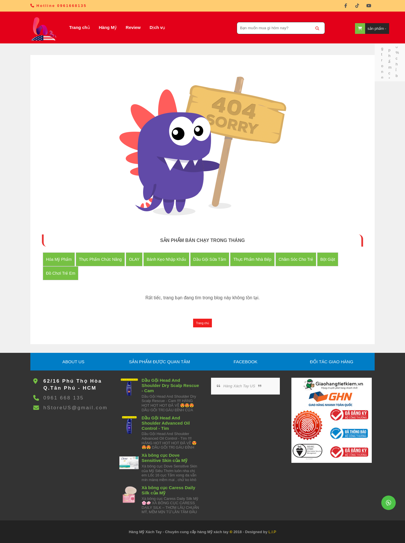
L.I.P (272, 532)
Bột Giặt (327, 259)
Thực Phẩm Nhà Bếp (252, 259)
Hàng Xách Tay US (239, 386)
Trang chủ (79, 27)
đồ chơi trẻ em (60, 273)
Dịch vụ (157, 27)
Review (133, 27)
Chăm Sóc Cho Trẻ (296, 259)
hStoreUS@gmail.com (75, 407)
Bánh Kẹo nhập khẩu (166, 259)
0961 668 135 (63, 398)
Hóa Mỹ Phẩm (59, 259)
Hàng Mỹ (108, 27)
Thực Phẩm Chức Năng (100, 259)
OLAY (134, 259)
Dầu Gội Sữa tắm (209, 259)
